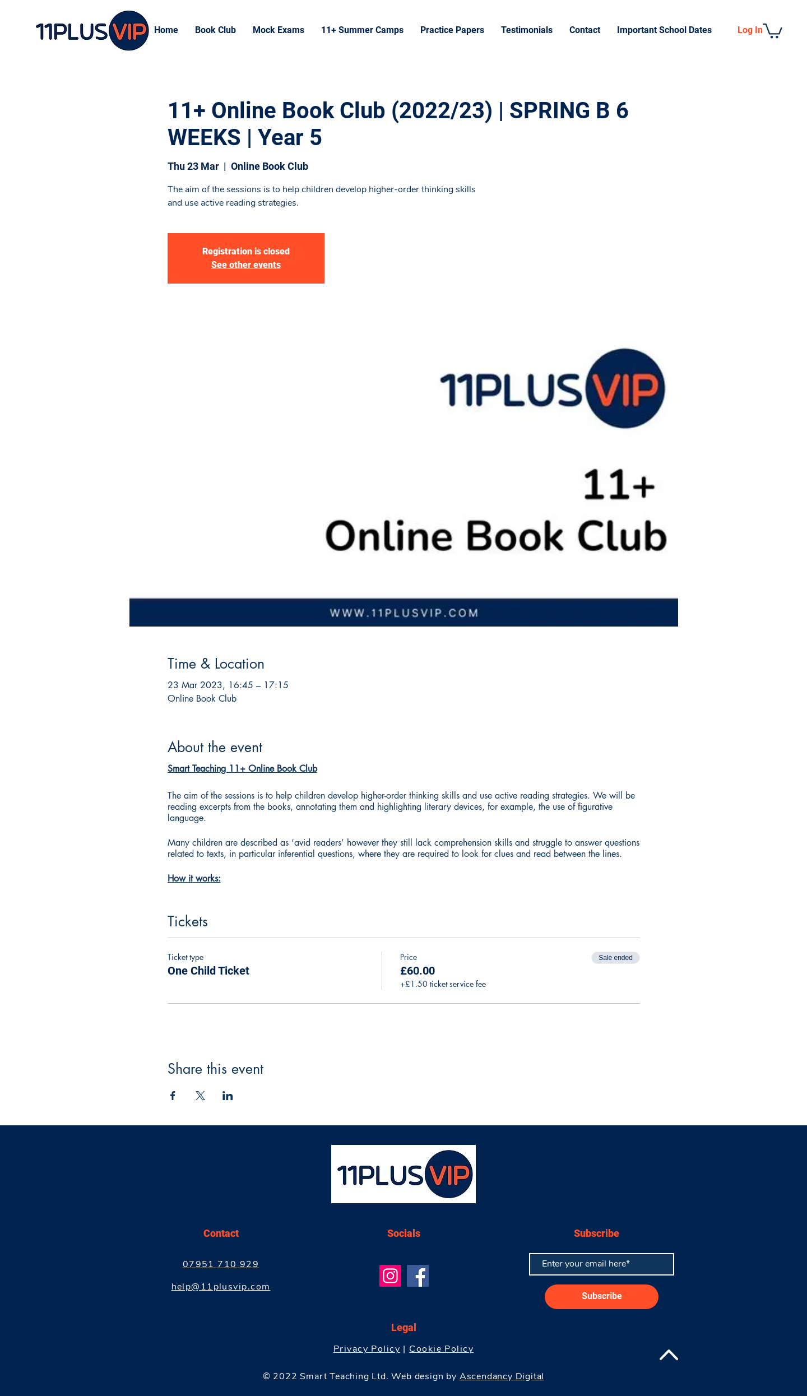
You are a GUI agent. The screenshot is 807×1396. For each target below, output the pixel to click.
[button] (772, 30)
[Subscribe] (601, 1296)
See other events (246, 264)
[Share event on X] (200, 1095)
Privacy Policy (366, 1349)
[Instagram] (390, 1276)
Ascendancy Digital (502, 1376)
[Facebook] (418, 1276)
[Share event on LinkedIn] (227, 1095)
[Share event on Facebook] (173, 1095)
